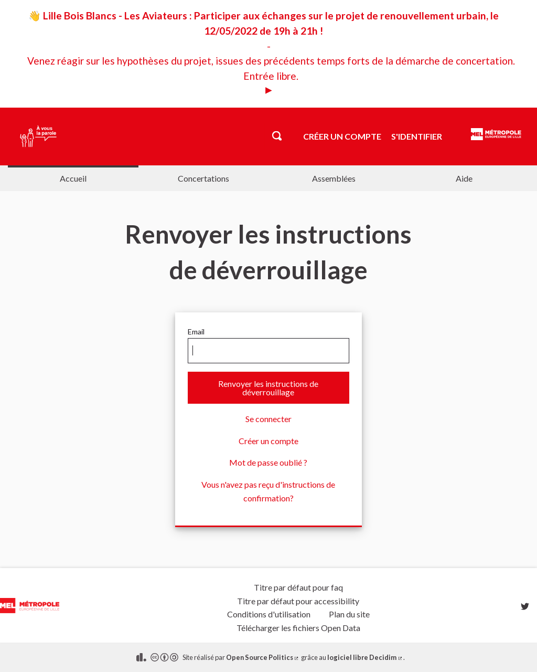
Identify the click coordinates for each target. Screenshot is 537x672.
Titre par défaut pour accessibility (298, 601)
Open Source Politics (263, 657)
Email (268, 345)
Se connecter (268, 419)
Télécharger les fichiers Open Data (298, 628)
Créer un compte (342, 136)
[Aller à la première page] (34, 136)
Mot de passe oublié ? (268, 462)
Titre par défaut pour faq (298, 587)
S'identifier (416, 136)
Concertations (203, 178)
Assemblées (334, 178)
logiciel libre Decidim (365, 657)
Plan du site (349, 614)
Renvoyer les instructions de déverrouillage (268, 388)
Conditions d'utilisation (268, 614)
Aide (464, 178)
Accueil (73, 178)
